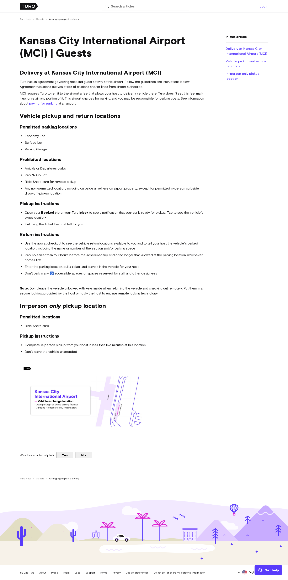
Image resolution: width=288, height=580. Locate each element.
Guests (40, 19)
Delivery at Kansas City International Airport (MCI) (246, 51)
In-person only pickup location (243, 76)
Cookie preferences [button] (137, 572)
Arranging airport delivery (64, 19)
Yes (65, 455)
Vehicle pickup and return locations (246, 63)
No (83, 455)
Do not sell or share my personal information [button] (179, 572)
